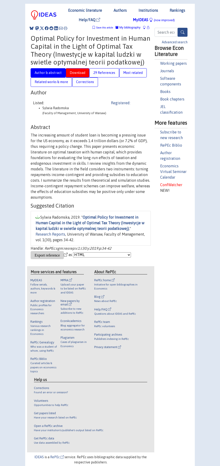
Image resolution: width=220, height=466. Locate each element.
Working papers (173, 63)
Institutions (148, 10)
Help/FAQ (89, 20)
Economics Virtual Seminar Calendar (173, 171)
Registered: (120, 103)
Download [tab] (77, 73)
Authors (120, 10)
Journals (167, 71)
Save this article (104, 27)
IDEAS (39, 457)
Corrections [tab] (85, 82)
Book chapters (172, 99)
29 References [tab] (104, 73)
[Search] (182, 32)
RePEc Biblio (171, 145)
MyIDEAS (154, 20)
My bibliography (127, 27)
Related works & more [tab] (51, 82)
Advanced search (174, 42)
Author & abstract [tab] (48, 73)
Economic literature (85, 10)
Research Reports (50, 234)
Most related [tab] (133, 73)
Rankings (177, 10)
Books (165, 91)
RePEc (57, 457)
